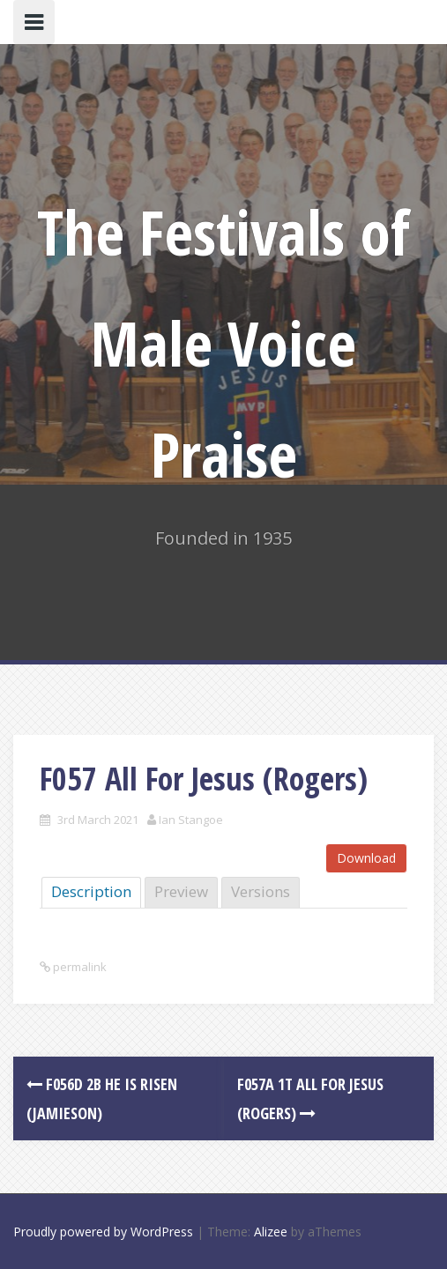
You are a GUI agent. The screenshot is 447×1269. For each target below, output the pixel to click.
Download (366, 858)
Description (91, 891)
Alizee (270, 1231)
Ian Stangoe (191, 819)
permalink (78, 967)
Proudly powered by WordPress (103, 1231)
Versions (260, 891)
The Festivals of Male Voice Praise (223, 342)
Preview (181, 891)
